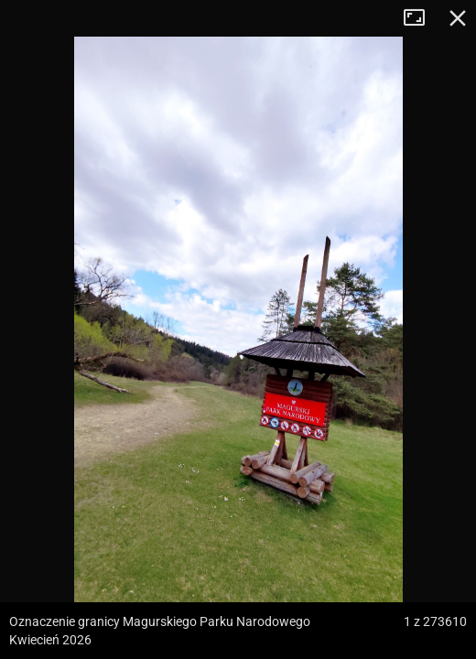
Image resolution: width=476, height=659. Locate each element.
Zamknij (457, 18)
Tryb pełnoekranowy (421, 18)
